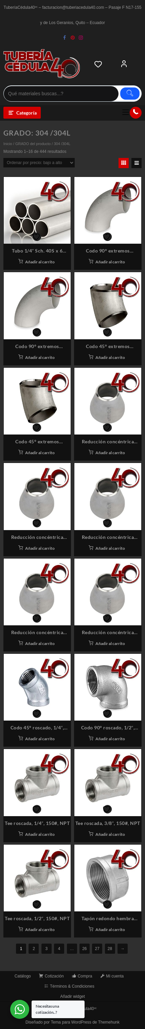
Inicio (7, 144)
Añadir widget (72, 996)
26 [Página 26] (84, 948)
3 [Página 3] (46, 948)
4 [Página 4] (59, 948)
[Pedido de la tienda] (39, 162)
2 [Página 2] (34, 948)
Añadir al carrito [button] (40, 261)
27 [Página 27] (97, 948)
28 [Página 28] (110, 948)
